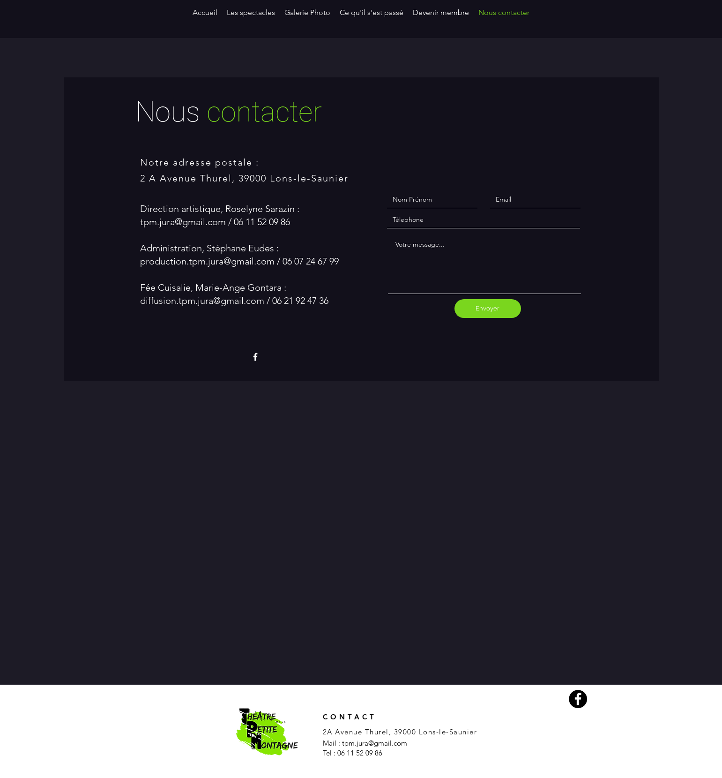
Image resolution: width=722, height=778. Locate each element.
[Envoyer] (487, 308)
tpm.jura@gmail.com (183, 221)
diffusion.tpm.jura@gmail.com (202, 300)
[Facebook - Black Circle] (578, 699)
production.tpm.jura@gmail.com (207, 261)
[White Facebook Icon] (255, 357)
